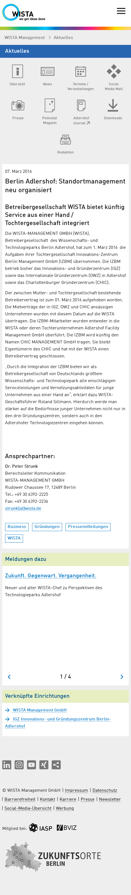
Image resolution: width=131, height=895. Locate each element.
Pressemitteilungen (88, 527)
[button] (7, 765)
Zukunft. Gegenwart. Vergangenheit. (50, 576)
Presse (87, 799)
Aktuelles (63, 38)
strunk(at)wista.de (23, 508)
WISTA (14, 538)
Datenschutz (104, 790)
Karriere (68, 799)
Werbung (65, 808)
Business (17, 527)
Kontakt (47, 799)
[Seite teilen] (56, 765)
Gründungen (47, 527)
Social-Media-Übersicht (27, 808)
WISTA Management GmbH (39, 710)
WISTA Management (25, 38)
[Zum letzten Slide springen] (9, 677)
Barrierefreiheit (19, 799)
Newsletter (110, 799)
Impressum (76, 790)
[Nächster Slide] (121, 677)
